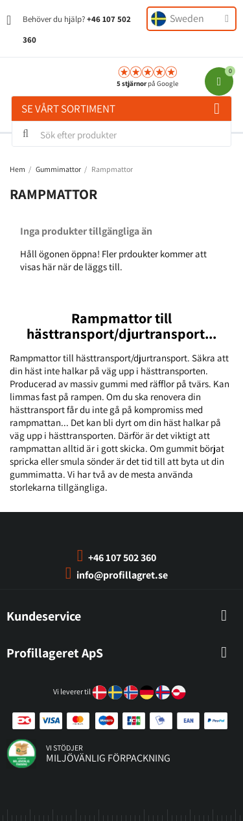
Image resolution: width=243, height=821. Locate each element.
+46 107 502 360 (122, 557)
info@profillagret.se (122, 575)
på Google (147, 83)
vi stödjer (64, 747)
